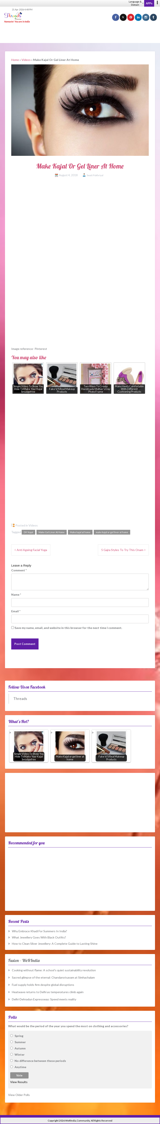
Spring (19, 1036)
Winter (20, 1054)
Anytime (20, 1067)
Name (16, 594)
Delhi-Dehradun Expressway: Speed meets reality (44, 999)
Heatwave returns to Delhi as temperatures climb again (48, 992)
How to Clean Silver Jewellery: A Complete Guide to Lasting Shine (55, 943)
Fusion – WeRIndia (24, 960)
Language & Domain (136, 3)
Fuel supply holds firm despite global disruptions (43, 984)
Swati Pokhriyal (95, 175)
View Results (19, 1082)
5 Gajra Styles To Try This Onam (122, 550)
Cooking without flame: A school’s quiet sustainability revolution (54, 970)
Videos (26, 59)
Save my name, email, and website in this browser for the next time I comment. (68, 628)
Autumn (20, 1048)
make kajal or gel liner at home (112, 532)
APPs (149, 3)
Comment (19, 570)
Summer (20, 1042)
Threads (20, 698)
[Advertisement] (80, 33)
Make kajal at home (80, 532)
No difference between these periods (40, 1061)
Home (15, 59)
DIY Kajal (28, 532)
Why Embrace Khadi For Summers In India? (39, 931)
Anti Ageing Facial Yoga (32, 550)
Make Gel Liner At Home (52, 532)
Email (15, 611)
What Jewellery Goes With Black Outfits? (39, 937)
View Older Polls (19, 1095)
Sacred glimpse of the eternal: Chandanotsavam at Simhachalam (53, 977)
